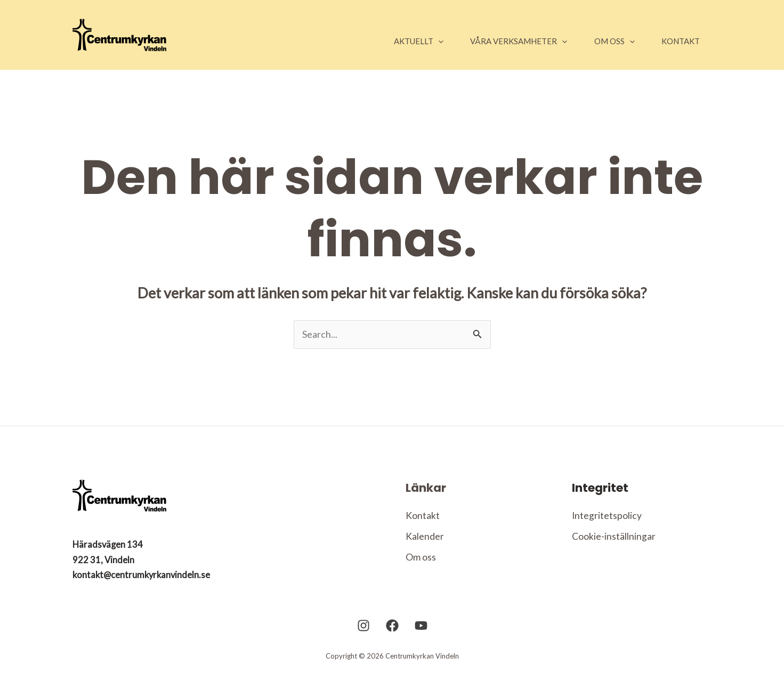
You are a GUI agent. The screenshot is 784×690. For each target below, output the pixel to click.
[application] (429, 41)
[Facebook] (392, 641)
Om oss (421, 558)
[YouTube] (421, 641)
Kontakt (423, 516)
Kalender (425, 537)
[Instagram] (363, 641)
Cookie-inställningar (614, 537)
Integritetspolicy (607, 516)
